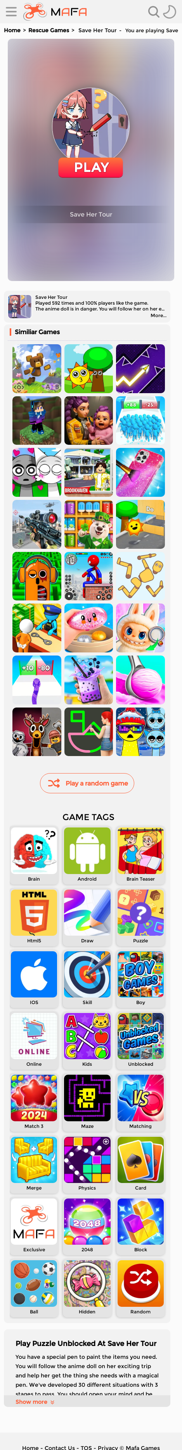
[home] (55, 11)
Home (12, 30)
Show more (35, 1401)
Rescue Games (48, 30)
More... (158, 315)
